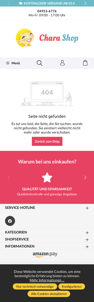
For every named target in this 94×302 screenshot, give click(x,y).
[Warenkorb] (85, 63)
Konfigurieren (71, 286)
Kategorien (16, 232)
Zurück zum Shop (47, 141)
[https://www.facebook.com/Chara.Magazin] (10, 221)
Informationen (20, 246)
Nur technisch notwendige (35, 286)
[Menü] (13, 63)
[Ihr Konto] (62, 63)
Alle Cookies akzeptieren (49, 294)
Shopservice (17, 239)
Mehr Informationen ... (47, 280)
